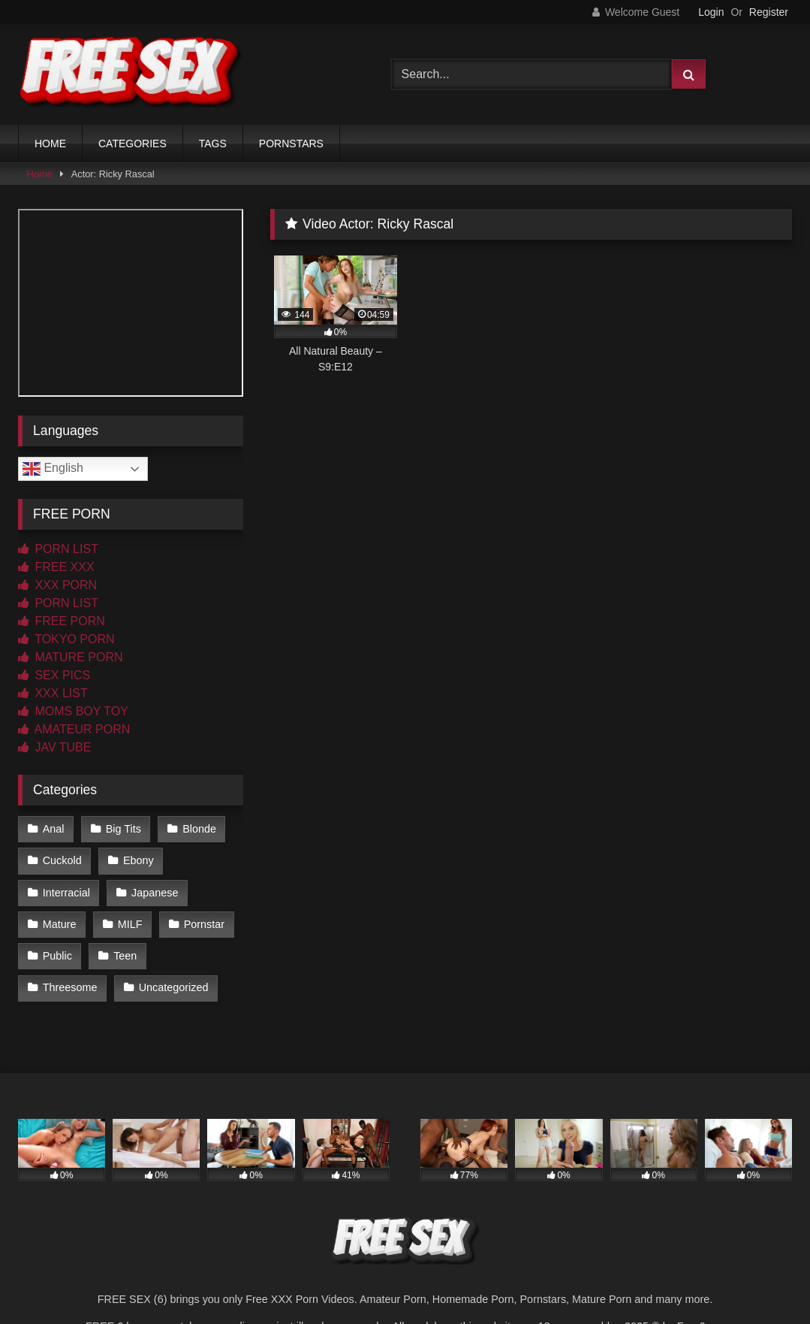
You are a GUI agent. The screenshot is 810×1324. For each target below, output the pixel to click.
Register (768, 12)
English (53, 469)
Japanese (154, 893)
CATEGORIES (132, 144)
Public (57, 956)
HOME (50, 144)
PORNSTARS (291, 144)
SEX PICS (54, 675)
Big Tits (123, 829)
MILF (130, 924)
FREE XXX (56, 567)
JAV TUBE (54, 747)
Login (711, 12)
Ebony (138, 860)
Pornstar (204, 924)
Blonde (199, 829)
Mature (60, 924)
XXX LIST (53, 693)
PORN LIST (58, 549)
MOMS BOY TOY (73, 711)
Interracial (66, 893)
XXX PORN (57, 585)
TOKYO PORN (66, 639)
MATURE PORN (70, 657)
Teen (125, 956)
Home (40, 174)
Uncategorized (174, 987)
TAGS (213, 144)
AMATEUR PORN (74, 729)
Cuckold (62, 860)
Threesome (70, 987)
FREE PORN (61, 621)
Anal (54, 829)
